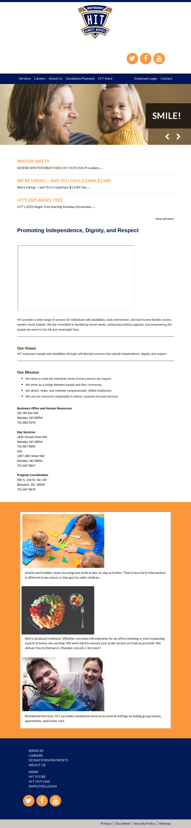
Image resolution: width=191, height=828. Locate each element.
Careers (39, 78)
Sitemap (165, 823)
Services (25, 78)
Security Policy (144, 823)
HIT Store (105, 78)
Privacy (106, 823)
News (33, 772)
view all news (164, 218)
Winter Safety (33, 161)
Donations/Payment (80, 78)
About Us (55, 78)
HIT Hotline (39, 781)
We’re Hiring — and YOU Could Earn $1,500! (64, 180)
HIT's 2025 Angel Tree (40, 200)
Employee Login (145, 78)
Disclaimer (122, 823)
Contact (166, 78)
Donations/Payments (48, 760)
